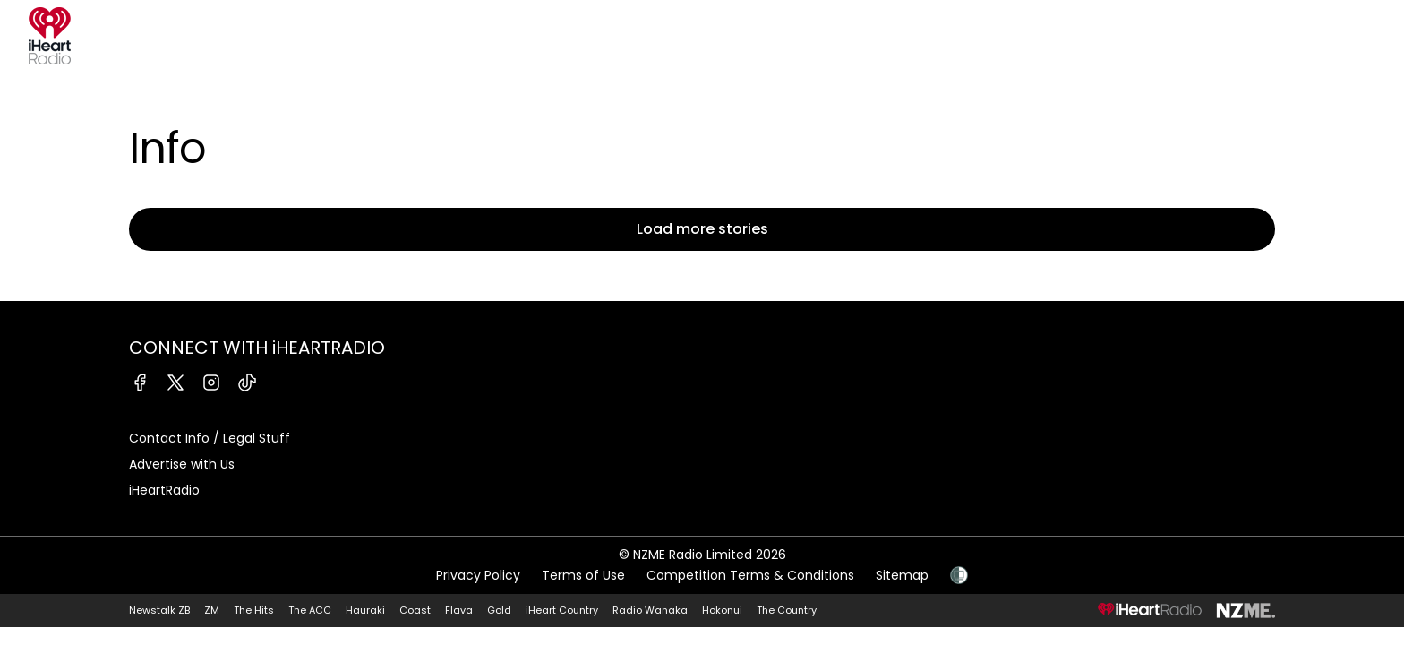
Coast (415, 610)
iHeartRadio (164, 490)
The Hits (254, 610)
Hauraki (365, 610)
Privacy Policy (478, 575)
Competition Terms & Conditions (750, 575)
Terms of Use (583, 575)
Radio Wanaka (650, 610)
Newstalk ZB (159, 610)
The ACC (309, 610)
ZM (211, 610)
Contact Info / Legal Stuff (209, 438)
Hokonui (722, 610)
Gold (499, 610)
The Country (787, 610)
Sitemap (902, 575)
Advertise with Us (182, 464)
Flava (459, 610)
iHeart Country (562, 610)
